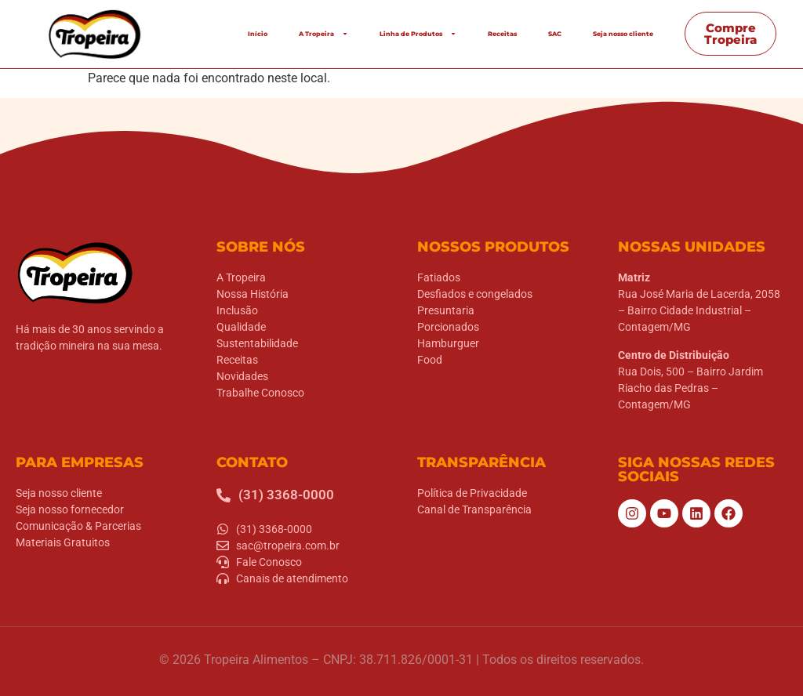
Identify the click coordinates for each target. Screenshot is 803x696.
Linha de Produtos (418, 34)
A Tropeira (323, 34)
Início (257, 34)
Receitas (502, 34)
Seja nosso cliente (623, 34)
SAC (554, 34)
